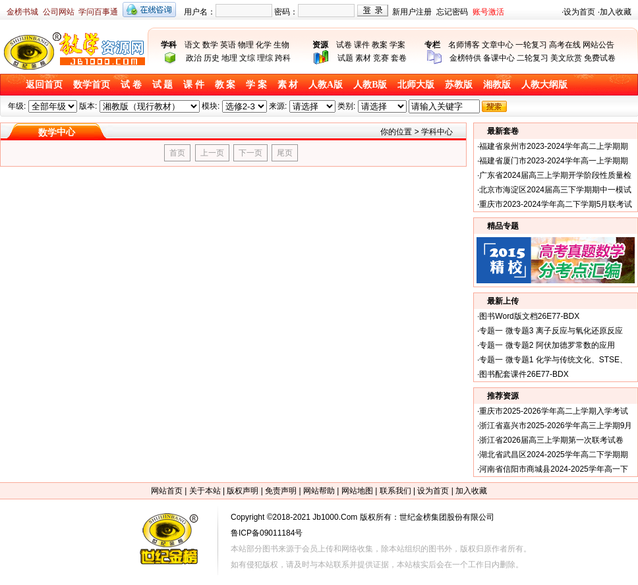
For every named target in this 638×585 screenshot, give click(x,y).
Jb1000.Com (334, 517)
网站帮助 (319, 490)
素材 (363, 58)
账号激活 (488, 11)
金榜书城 (22, 11)
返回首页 (44, 85)
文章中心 (497, 44)
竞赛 (381, 58)
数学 (210, 44)
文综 (247, 58)
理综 (265, 58)
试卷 (344, 44)
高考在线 (565, 44)
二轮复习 (532, 58)
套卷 (399, 58)
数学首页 (91, 85)
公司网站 (58, 11)
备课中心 (499, 58)
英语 (228, 44)
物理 (246, 44)
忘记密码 (452, 11)
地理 (229, 58)
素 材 (288, 85)
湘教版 (497, 85)
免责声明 (281, 490)
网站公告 (598, 44)
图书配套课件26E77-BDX (523, 374)
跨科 (283, 58)
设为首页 (579, 11)
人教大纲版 (544, 85)
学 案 (256, 85)
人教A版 (325, 85)
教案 (380, 44)
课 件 (193, 85)
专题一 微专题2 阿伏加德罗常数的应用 (546, 345)
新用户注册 (412, 11)
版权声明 (242, 490)
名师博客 (464, 44)
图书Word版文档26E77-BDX (529, 316)
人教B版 (370, 85)
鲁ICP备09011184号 (267, 533)
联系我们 (395, 490)
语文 (192, 44)
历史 (211, 58)
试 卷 (131, 85)
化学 (264, 44)
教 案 (225, 85)
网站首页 (167, 490)
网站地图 (357, 490)
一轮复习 (531, 44)
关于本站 (205, 490)
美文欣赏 (566, 58)
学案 (397, 44)
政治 (194, 58)
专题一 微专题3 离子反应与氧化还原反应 (550, 330)
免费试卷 (600, 58)
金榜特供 (465, 58)
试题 (345, 58)
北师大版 (415, 85)
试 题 (162, 85)
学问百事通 (98, 11)
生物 (281, 44)
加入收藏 (615, 11)
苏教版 (459, 85)
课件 (362, 44)
